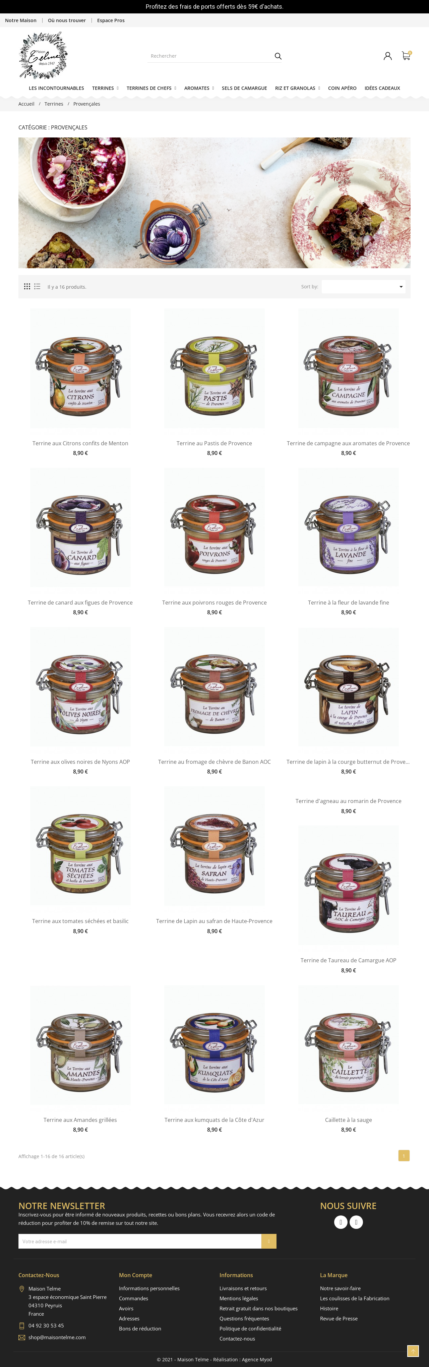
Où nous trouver (67, 20)
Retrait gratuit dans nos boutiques (259, 1308)
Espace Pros (111, 20)
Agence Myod (257, 1359)
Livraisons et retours (243, 1288)
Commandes (133, 1298)
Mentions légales (239, 1298)
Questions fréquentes (244, 1318)
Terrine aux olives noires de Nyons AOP (80, 762)
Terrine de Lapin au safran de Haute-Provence (214, 921)
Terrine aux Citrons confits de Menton (80, 443)
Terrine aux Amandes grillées (80, 1120)
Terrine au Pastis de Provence (214, 443)
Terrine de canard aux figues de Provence (80, 603)
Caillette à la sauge (348, 1120)
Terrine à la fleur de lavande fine (348, 603)
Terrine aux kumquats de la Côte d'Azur (214, 1120)
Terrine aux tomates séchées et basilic (80, 921)
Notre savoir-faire (340, 1288)
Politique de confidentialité (250, 1328)
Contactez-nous (237, 1338)
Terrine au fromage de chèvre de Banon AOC (214, 762)
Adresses (129, 1318)
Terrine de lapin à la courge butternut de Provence (349, 762)
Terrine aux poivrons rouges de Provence (214, 603)
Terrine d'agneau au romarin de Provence (349, 801)
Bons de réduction (140, 1328)
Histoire (329, 1308)
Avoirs (126, 1308)
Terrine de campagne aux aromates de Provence (348, 443)
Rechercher (278, 56)
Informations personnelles (149, 1288)
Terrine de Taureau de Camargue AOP (348, 960)
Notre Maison (21, 20)
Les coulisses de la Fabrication (354, 1298)
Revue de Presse (339, 1318)
